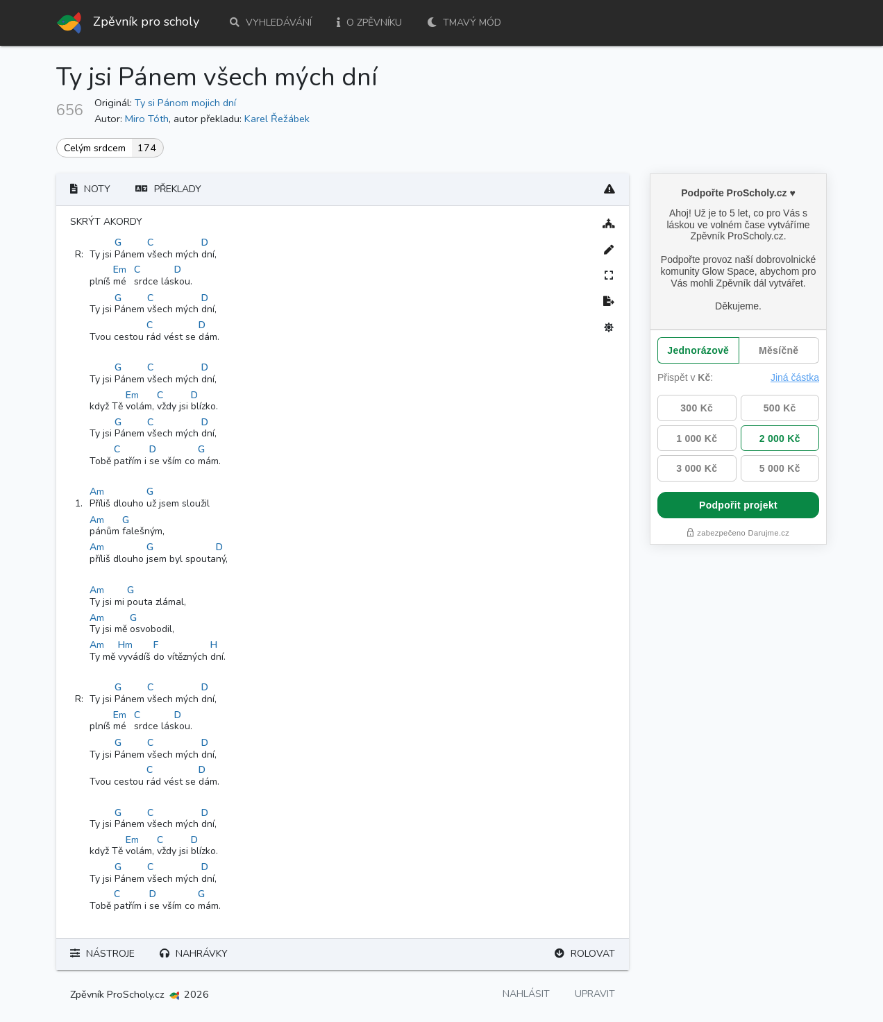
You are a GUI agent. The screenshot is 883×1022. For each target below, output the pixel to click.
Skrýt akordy (106, 221)
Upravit (595, 993)
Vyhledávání (271, 22)
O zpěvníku (369, 22)
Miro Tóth (147, 119)
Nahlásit (526, 993)
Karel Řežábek (277, 119)
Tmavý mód (464, 22)
